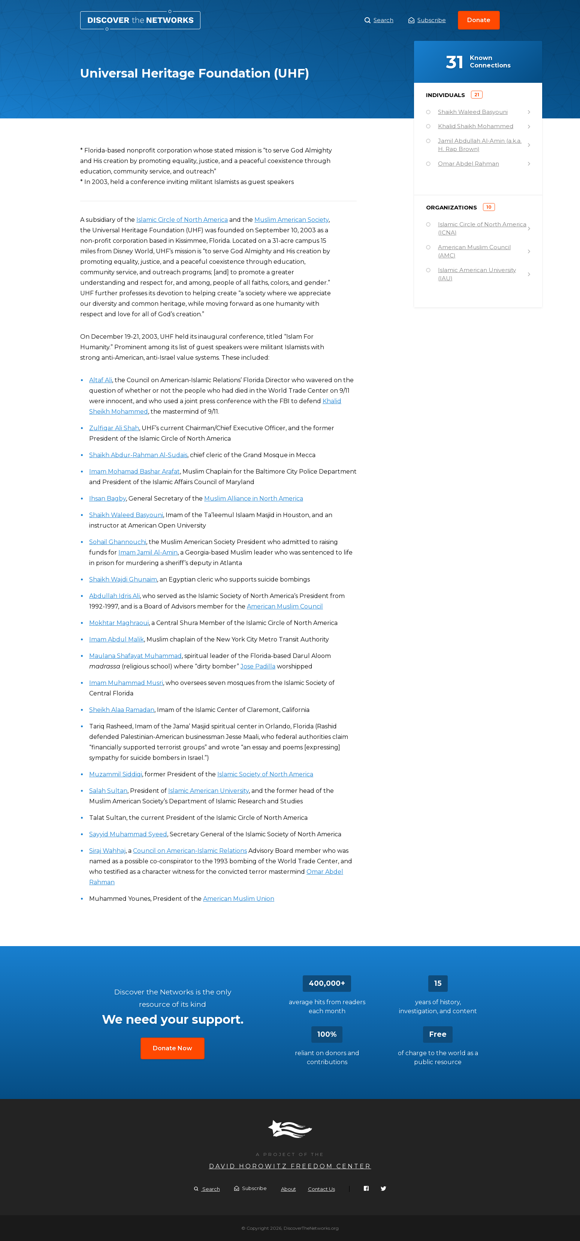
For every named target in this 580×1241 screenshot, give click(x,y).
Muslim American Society (291, 219)
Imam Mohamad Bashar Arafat (134, 471)
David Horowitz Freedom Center (290, 1166)
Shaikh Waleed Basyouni (126, 515)
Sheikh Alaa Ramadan (121, 709)
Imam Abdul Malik (116, 639)
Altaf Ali (100, 380)
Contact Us (321, 1189)
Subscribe (427, 20)
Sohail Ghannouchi (117, 542)
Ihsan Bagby (107, 498)
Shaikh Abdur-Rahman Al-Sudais (138, 455)
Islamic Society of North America (265, 774)
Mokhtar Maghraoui (119, 622)
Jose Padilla (258, 666)
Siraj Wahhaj (107, 850)
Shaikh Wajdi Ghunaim (123, 579)
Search (379, 20)
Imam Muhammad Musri (126, 682)
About (288, 1189)
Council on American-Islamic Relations (190, 850)
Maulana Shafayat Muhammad (135, 655)
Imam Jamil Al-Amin (148, 552)
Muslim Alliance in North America (253, 498)
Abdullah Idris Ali (114, 596)
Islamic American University (208, 790)
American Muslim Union (238, 898)
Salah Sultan (108, 790)
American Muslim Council (285, 606)
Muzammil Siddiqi (115, 774)
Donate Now (172, 1048)
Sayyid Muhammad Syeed (128, 834)
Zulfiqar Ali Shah (114, 428)
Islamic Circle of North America (182, 219)
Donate (478, 20)
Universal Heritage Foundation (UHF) (140, 20)
